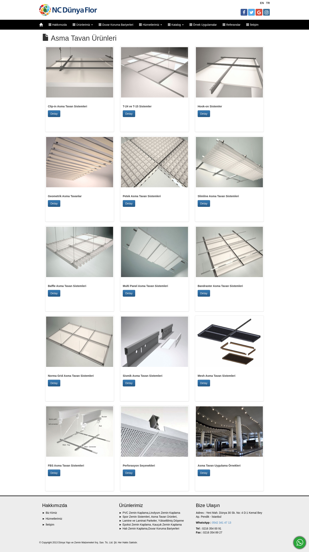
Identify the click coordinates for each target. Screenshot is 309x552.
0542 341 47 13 (221, 522)
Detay (54, 113)
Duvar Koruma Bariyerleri (116, 24)
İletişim (252, 24)
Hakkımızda (58, 24)
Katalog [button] (175, 24)
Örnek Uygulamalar (203, 24)
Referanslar (231, 24)
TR (268, 3)
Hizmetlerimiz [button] (150, 24)
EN (262, 3)
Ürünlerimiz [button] (83, 24)
